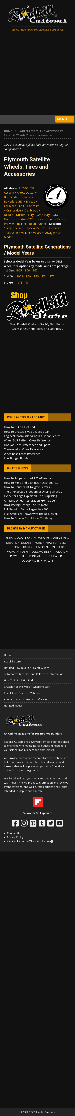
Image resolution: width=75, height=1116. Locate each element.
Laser (39, 219)
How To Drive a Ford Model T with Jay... (29, 518)
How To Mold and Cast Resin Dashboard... (31, 483)
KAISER (27, 547)
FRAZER (51, 542)
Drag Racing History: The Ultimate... (27, 505)
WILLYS (48, 560)
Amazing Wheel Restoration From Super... (31, 500)
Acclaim (9, 192)
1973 (19, 282)
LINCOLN (42, 547)
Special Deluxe (35, 228)
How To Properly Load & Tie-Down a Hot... (31, 478)
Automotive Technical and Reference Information (33, 674)
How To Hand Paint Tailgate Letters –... (29, 487)
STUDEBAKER (53, 556)
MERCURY (58, 547)
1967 (34, 270)
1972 (51, 276)
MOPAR (11, 551)
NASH (24, 551)
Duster (20, 215)
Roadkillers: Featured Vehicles (22, 693)
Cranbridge (13, 210)
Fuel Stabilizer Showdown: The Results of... (31, 514)
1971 (43, 276)
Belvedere (27, 197)
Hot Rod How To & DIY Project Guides (26, 668)
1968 (20, 276)
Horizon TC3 (25, 219)
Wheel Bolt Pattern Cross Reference (27, 440)
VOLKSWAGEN (31, 560)
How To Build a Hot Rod (19, 427)
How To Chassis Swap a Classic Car (26, 431)
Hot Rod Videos (13, 705)
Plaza (60, 219)
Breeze (30, 201)
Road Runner (37, 224)
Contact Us (13, 833)
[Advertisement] (37, 74)
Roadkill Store (12, 661)
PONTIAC (35, 556)
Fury (31, 215)
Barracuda (11, 197)
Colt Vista (33, 206)
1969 (27, 276)
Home (7, 655)
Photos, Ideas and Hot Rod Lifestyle (25, 699)
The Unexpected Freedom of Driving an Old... (33, 491)
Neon (50, 219)
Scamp (19, 228)
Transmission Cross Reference (23, 449)
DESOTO (11, 542)
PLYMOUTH (26, 188)
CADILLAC (23, 538)
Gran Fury (43, 215)
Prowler (9, 224)
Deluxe (8, 215)
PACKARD (59, 551)
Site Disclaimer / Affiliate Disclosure (30, 841)
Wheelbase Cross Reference (22, 454)
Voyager (50, 233)
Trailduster (11, 233)
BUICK (9, 538)
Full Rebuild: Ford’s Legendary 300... (27, 509)
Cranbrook (31, 210)
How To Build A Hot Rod (18, 680)
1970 (35, 276)
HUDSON (13, 547)
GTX (55, 215)
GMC (62, 542)
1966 (26, 270)
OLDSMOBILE (40, 551)
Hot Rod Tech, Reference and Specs (27, 445)
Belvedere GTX (13, 201)
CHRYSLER (60, 538)
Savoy (8, 228)
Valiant (25, 233)
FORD (38, 542)
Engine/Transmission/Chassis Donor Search (32, 436)
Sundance (54, 228)
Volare (37, 233)
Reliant (21, 224)
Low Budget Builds (16, 458)
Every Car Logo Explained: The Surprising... (31, 496)
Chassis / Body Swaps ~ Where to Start (27, 686)
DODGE (26, 542)
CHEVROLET (41, 538)
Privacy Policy (15, 837)
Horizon (9, 219)
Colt (21, 206)
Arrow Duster (25, 192)
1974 (27, 282)
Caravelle (10, 206)
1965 (18, 270)
